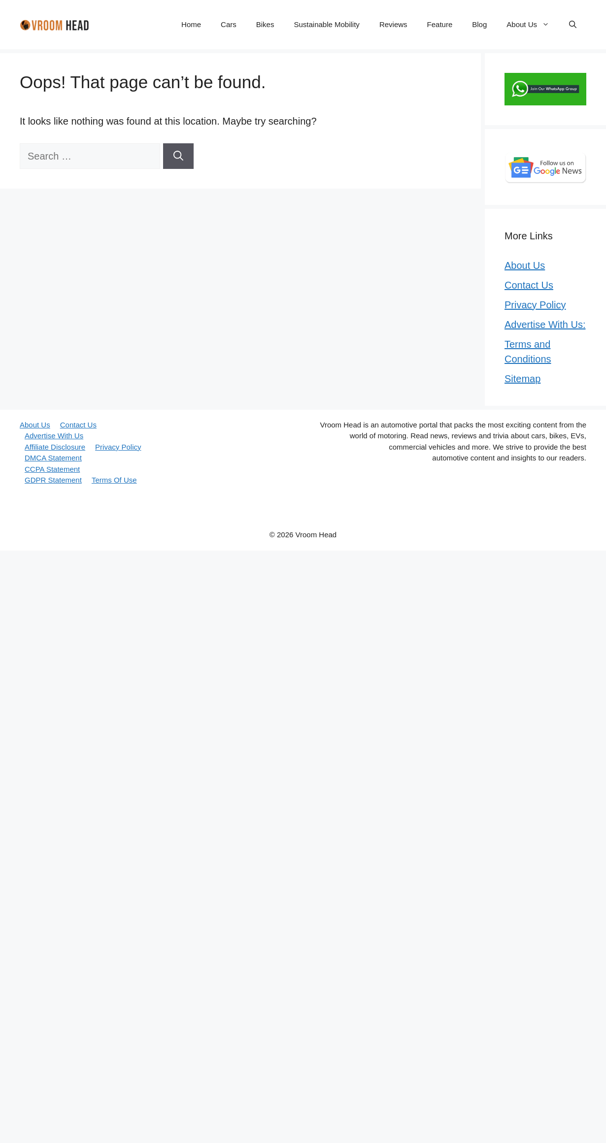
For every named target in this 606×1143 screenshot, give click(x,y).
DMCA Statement (53, 458)
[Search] (178, 156)
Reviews (393, 24)
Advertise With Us (54, 435)
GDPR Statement (53, 480)
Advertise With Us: (545, 324)
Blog (479, 24)
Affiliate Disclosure (55, 447)
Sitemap (522, 378)
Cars (228, 24)
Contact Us (529, 285)
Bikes (265, 24)
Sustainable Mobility (326, 24)
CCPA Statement (52, 469)
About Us (532, 24)
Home (191, 24)
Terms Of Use (114, 480)
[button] (572, 24)
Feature (440, 24)
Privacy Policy (535, 304)
